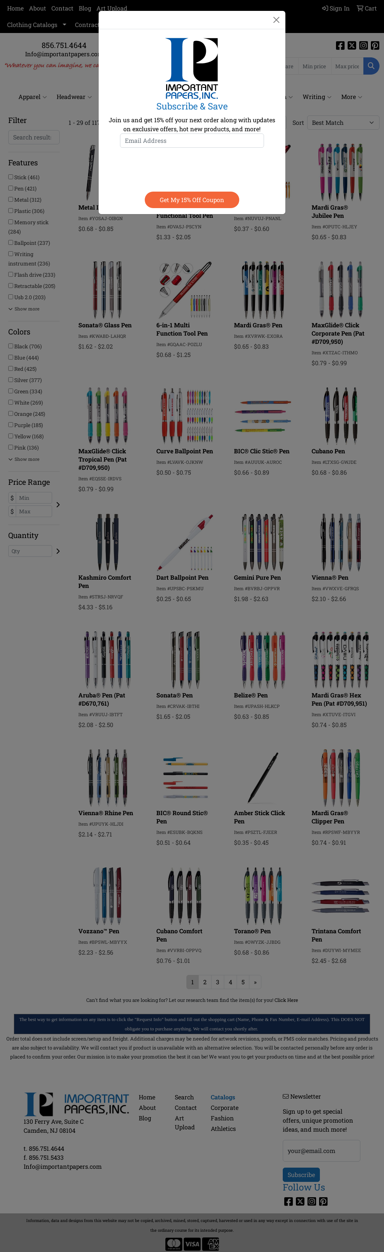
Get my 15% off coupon (192, 200)
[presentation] (192, 168)
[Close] (276, 20)
